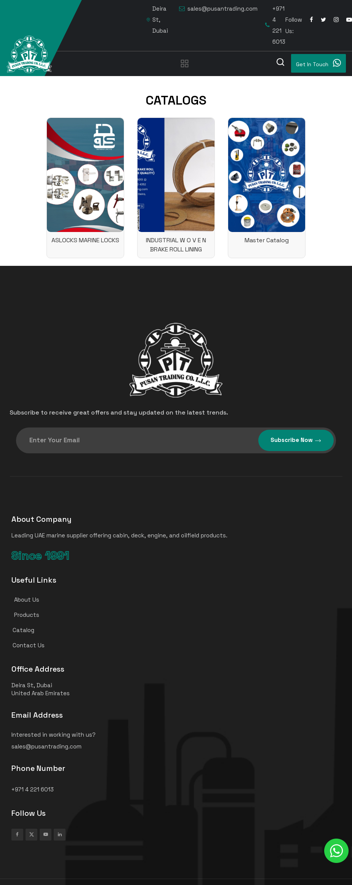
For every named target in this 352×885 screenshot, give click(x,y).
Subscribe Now (296, 440)
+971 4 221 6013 (275, 25)
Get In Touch (318, 63)
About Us (22, 599)
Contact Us (25, 645)
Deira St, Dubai (157, 19)
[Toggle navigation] (185, 63)
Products (22, 614)
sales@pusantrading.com (218, 8)
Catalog (19, 630)
